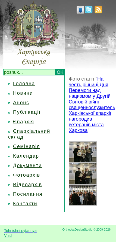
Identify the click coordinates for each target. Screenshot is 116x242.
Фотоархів (26, 175)
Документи (27, 165)
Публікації (27, 112)
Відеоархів (27, 184)
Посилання (27, 194)
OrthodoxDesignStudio (77, 229)
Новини (23, 93)
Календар (26, 156)
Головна (24, 83)
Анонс (21, 102)
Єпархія (23, 121)
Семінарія (26, 146)
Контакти (25, 203)
